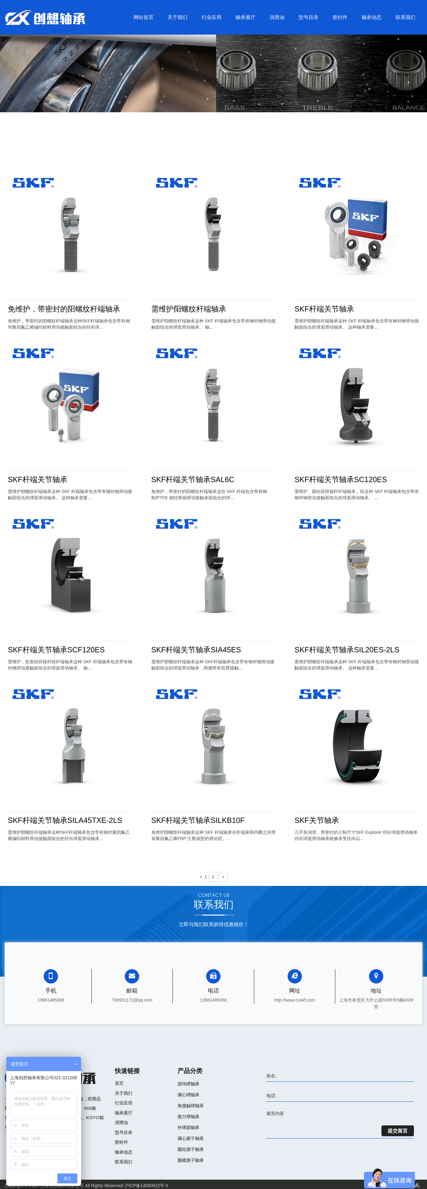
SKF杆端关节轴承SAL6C (193, 479)
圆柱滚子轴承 (190, 1149)
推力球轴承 (188, 1116)
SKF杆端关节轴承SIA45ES (196, 649)
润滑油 (276, 17)
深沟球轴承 (188, 1083)
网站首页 (143, 17)
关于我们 (177, 17)
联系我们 (405, 17)
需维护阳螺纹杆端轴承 (188, 309)
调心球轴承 (188, 1094)
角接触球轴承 (190, 1105)
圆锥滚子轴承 (190, 1160)
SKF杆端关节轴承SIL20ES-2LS (346, 649)
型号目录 (308, 17)
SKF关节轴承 (316, 820)
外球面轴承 (188, 1127)
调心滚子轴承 (190, 1138)
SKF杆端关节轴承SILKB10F (198, 820)
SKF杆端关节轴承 (324, 309)
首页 (119, 1083)
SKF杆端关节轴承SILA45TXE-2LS (65, 820)
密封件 (339, 17)
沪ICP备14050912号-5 (146, 1185)
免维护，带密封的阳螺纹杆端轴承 (64, 309)
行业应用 (211, 17)
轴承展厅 (245, 17)
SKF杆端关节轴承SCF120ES (56, 649)
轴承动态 (371, 17)
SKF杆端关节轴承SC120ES (340, 479)
